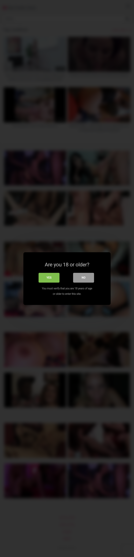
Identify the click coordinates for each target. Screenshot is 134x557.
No (83, 277)
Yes (49, 277)
